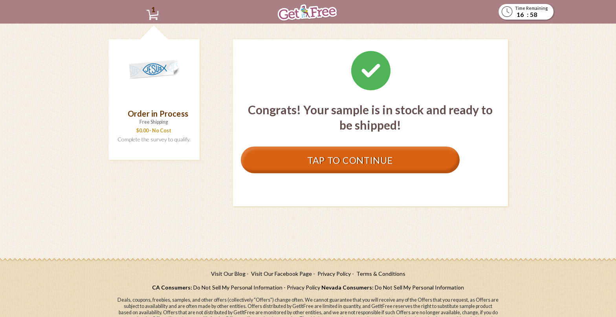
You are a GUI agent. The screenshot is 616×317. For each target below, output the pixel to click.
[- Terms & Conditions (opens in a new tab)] (378, 273)
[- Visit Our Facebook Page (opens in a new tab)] (279, 273)
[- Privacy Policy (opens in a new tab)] (332, 273)
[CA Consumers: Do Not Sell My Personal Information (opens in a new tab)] (217, 287)
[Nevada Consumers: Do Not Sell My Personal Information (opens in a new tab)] (392, 287)
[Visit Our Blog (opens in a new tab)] (228, 273)
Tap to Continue (344, 160)
